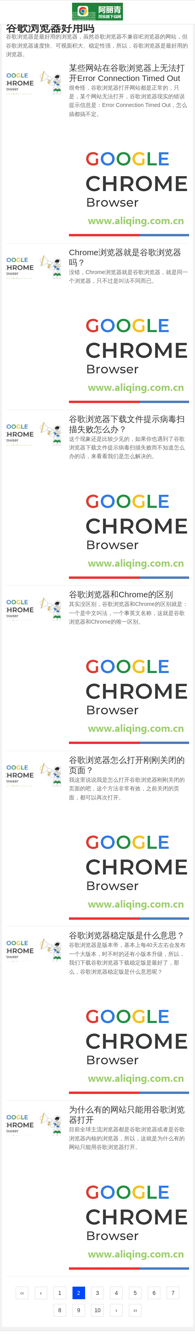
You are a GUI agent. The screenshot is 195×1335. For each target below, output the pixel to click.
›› (135, 1310)
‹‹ (22, 1293)
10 (98, 1310)
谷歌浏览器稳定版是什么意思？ (127, 935)
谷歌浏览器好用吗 (50, 28)
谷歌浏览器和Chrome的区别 (121, 594)
